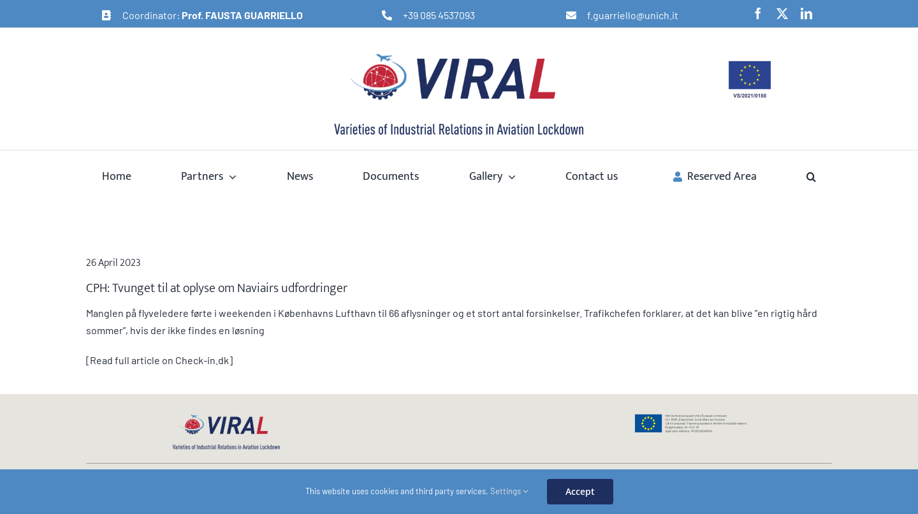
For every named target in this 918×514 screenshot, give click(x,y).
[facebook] (758, 13)
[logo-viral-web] (226, 418)
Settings (509, 491)
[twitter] (782, 13)
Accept (580, 491)
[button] (811, 176)
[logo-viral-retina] (459, 55)
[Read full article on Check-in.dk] (159, 360)
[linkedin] (806, 13)
